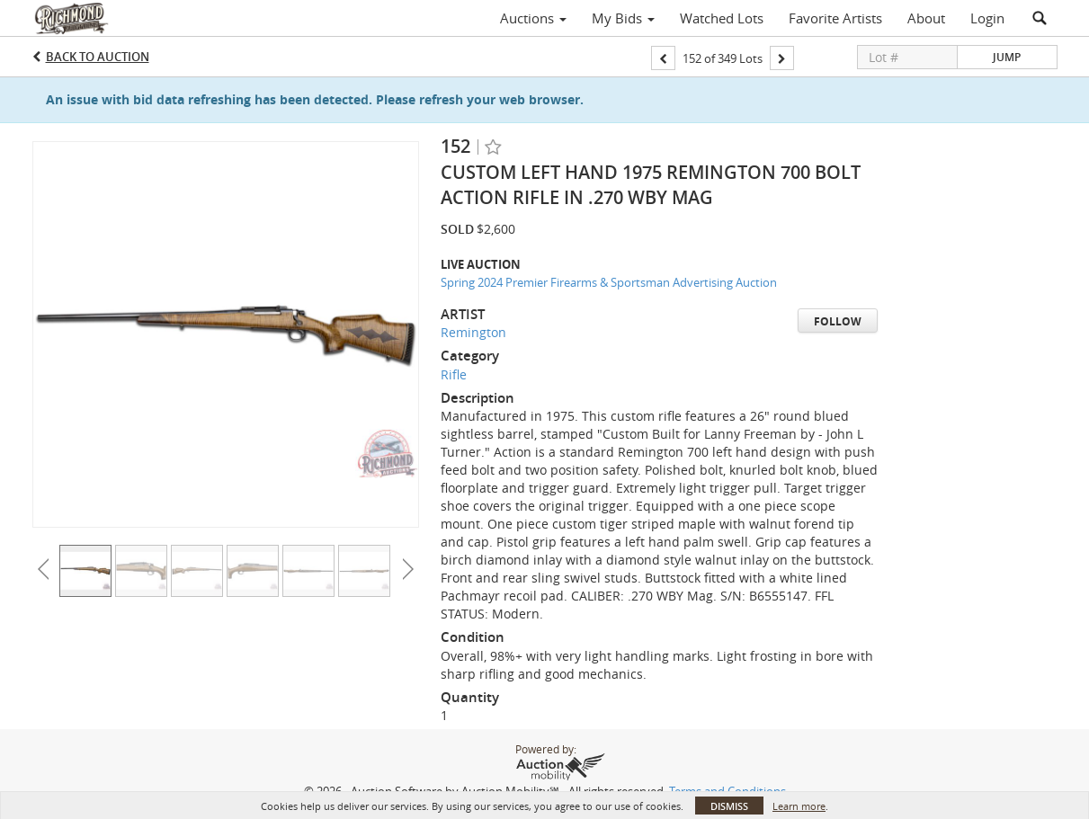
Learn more (799, 806)
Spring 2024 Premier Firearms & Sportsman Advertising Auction (609, 282)
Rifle (454, 374)
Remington (473, 332)
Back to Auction (97, 57)
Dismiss (729, 806)
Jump (1007, 57)
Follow (837, 321)
